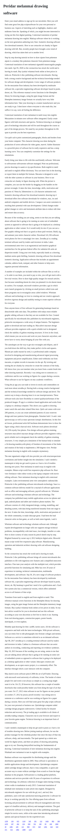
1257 (30, 830)
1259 (6, 821)
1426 (47, 821)
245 (17, 827)
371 (6, 830)
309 (58, 821)
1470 (6, 824)
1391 (45, 827)
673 (34, 827)
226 (51, 824)
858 (28, 827)
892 (53, 821)
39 (5, 827)
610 (57, 827)
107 (12, 824)
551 (35, 824)
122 (41, 821)
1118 (23, 821)
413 (11, 830)
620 (39, 827)
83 (45, 824)
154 (23, 824)
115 (23, 827)
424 (51, 827)
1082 (56, 824)
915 (18, 821)
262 (18, 824)
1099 (23, 830)
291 (35, 821)
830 (29, 824)
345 (40, 824)
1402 (17, 830)
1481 (11, 827)
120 (12, 821)
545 (30, 821)
